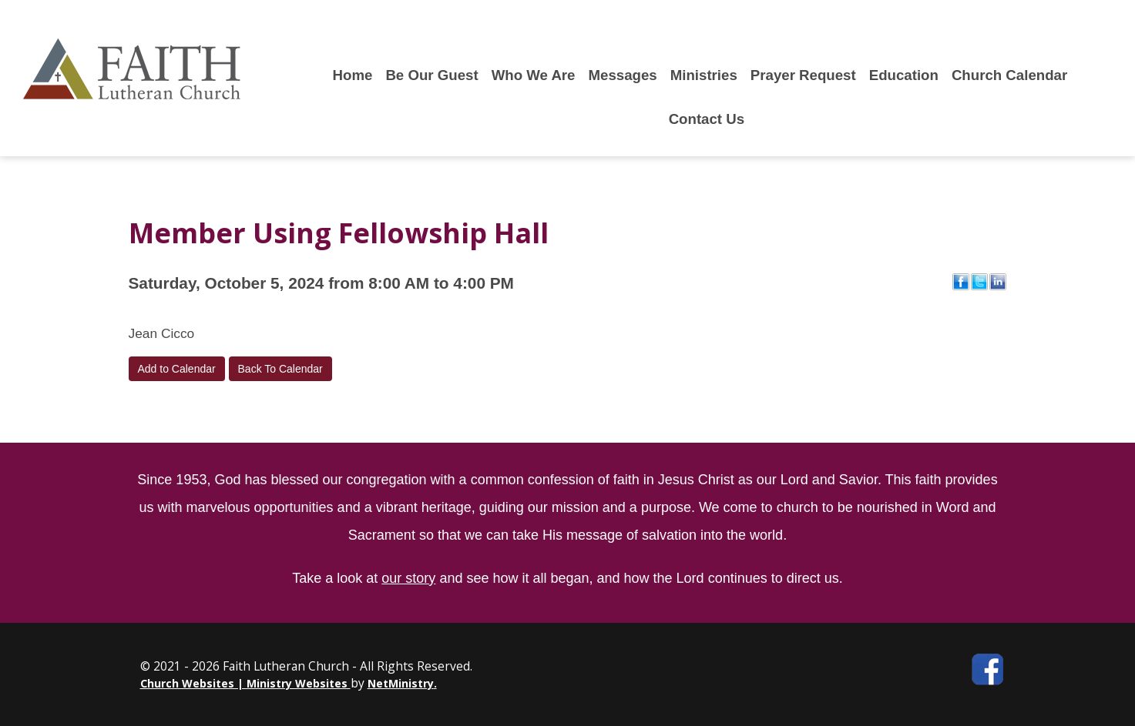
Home (353, 75)
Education (904, 75)
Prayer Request (803, 75)
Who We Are (534, 75)
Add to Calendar (177, 369)
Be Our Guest (431, 75)
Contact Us (706, 119)
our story (408, 578)
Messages (623, 75)
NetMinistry (401, 683)
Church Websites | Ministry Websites (245, 683)
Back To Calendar (280, 369)
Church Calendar (1009, 75)
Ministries (703, 75)
